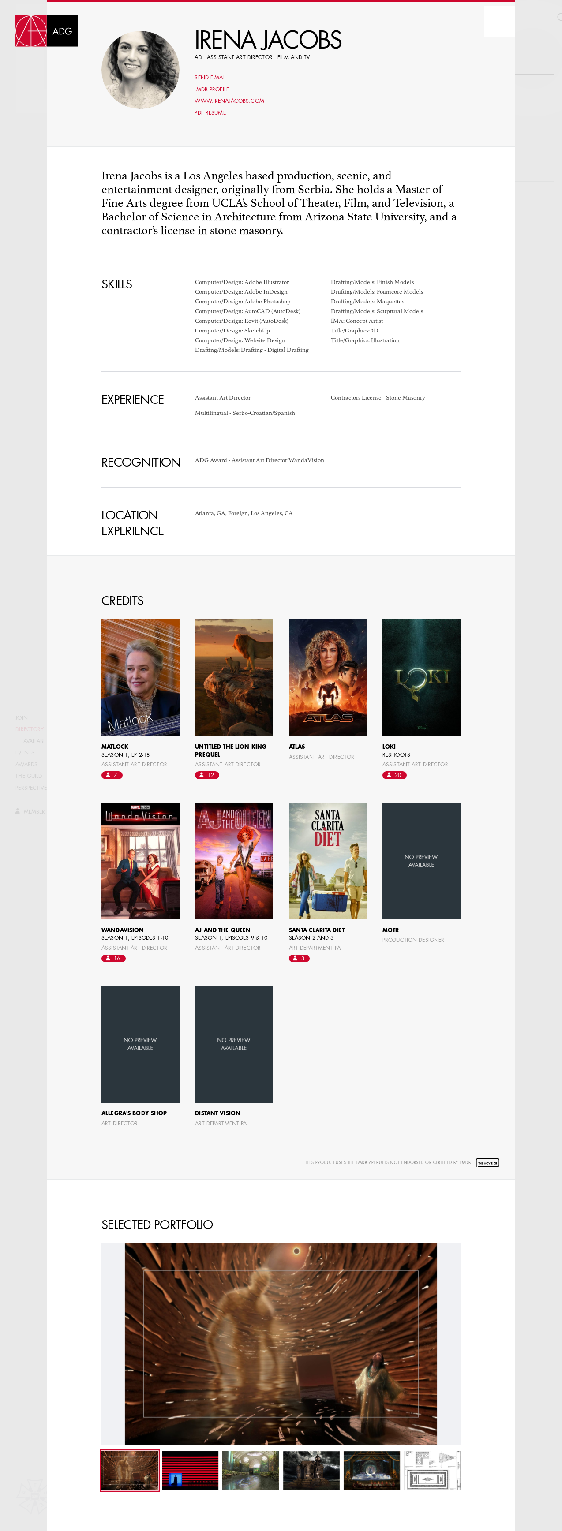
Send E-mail (210, 78)
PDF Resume (210, 113)
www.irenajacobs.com (229, 101)
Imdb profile (212, 90)
